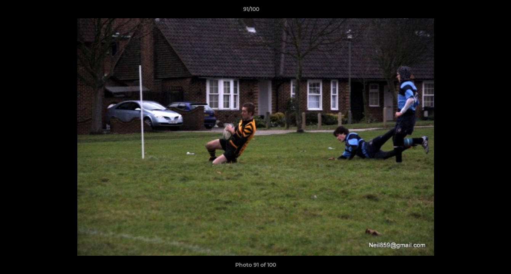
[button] (479, 11)
